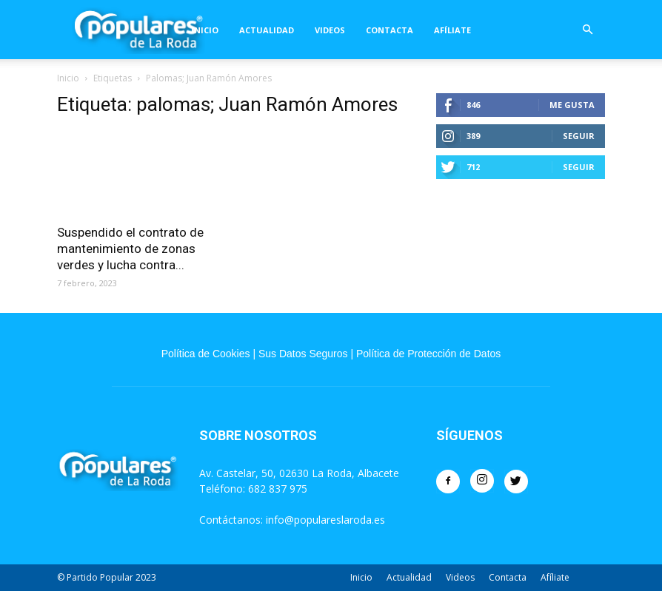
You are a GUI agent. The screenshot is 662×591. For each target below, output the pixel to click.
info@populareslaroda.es (325, 520)
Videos (330, 30)
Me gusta (572, 104)
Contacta (389, 30)
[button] (587, 30)
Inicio (204, 30)
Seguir (579, 135)
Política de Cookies (205, 353)
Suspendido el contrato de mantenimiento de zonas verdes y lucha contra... (130, 248)
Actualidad (266, 30)
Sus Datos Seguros (303, 353)
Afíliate (452, 30)
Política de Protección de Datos (428, 353)
